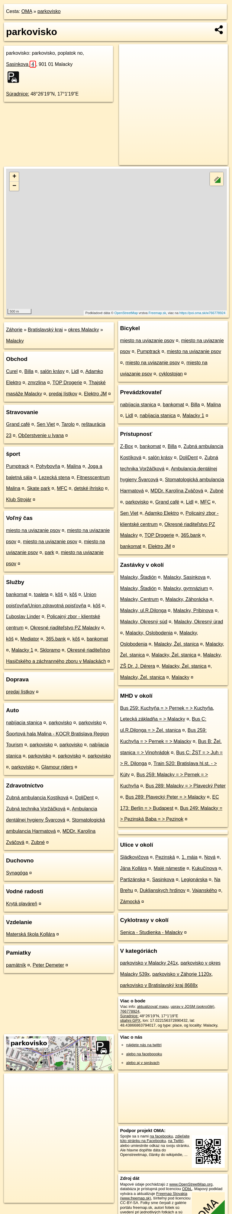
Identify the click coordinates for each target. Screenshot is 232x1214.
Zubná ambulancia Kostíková (37, 797)
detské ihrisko (89, 488)
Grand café (18, 424)
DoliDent (84, 797)
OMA (26, 11)
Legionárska (194, 879)
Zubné (38, 842)
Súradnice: (17, 93)
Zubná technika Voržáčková (36, 808)
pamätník (16, 965)
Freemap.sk (157, 313)
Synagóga (17, 872)
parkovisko (48, 11)
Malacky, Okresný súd (143, 621)
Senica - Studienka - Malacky (151, 932)
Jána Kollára (133, 868)
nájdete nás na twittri (144, 1045)
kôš (59, 594)
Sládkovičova (134, 857)
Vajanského (204, 890)
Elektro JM (95, 393)
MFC (62, 488)
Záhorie (14, 329)
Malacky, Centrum (139, 599)
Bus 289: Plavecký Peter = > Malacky (165, 797)
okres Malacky (83, 329)
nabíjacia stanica (24, 722)
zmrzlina (37, 382)
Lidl (75, 371)
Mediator (29, 638)
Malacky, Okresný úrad (198, 621)
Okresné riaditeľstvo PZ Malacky (65, 627)
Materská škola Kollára (30, 934)
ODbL (187, 1188)
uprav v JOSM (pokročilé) (192, 1006)
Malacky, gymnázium (185, 588)
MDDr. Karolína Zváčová (176, 490)
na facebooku (161, 1136)
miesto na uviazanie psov (33, 530)
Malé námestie (169, 868)
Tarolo (68, 424)
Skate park (38, 488)
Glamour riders (57, 767)
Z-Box (126, 446)
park (49, 552)
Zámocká (130, 901)
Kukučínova (204, 868)
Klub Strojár (18, 499)
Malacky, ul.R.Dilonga (143, 610)
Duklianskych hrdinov (162, 890)
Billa (28, 371)
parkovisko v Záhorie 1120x (181, 974)
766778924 (130, 1011)
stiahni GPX (130, 1020)
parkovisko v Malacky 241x (149, 963)
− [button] (14, 186)
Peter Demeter (48, 965)
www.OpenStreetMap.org (190, 1184)
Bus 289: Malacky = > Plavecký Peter (186, 785)
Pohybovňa (48, 466)
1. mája (189, 857)
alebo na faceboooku (144, 1054)
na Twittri (175, 1140)
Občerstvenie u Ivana (41, 435)
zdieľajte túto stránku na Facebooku (155, 1138)
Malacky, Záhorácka (187, 599)
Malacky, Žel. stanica (176, 644)
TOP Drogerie (67, 382)
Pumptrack (17, 466)
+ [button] (14, 176)
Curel (12, 371)
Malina (74, 466)
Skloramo (50, 650)
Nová (209, 857)
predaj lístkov (63, 393)
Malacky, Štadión (138, 577)
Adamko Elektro (162, 513)
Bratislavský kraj (45, 329)
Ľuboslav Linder (23, 616)
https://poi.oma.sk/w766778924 (202, 313)
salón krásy (52, 371)
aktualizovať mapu (153, 1006)
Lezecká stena (54, 477)
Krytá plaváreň (21, 903)
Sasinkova (21, 64)
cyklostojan (171, 373)
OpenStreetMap (126, 313)
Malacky (15, 340)
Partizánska (133, 879)
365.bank (56, 638)
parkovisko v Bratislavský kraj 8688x (159, 985)
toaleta (41, 594)
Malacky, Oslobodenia (148, 632)
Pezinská (165, 857)
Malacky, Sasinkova (184, 577)
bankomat (16, 594)
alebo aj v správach (143, 1062)
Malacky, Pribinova (193, 610)
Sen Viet (46, 424)
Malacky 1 (22, 650)
